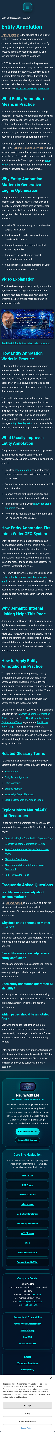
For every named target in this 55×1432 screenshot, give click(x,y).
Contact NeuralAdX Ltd (27, 1262)
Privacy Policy (27, 1369)
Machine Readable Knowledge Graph (24, 800)
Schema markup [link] (14, 903)
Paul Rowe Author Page (17, 875)
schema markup (23, 470)
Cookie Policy (26, 1428)
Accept (27, 1405)
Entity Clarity (11, 771)
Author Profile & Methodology (27, 1324)
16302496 (36, 1294)
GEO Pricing (27, 1185)
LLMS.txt (27, 1337)
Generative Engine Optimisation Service (25, 844)
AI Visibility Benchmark (27, 1223)
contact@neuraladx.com (30, 1301)
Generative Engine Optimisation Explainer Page (29, 838)
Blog (27, 1243)
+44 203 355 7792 (29, 1305)
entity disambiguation (22, 423)
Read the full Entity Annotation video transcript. (25, 343)
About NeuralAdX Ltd (27, 1252)
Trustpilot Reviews (27, 1343)
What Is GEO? (27, 1204)
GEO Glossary (27, 1233)
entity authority (9, 577)
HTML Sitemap (27, 1330)
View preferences (27, 1421)
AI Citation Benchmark (16, 859)
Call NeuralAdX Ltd (27, 1131)
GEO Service (27, 1175)
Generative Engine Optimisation (32, 88)
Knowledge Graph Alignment (19, 794)
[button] (50, 1378)
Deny (27, 1413)
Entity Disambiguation (16, 777)
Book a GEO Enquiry (27, 1140)
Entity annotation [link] (10, 35)
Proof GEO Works (27, 1195)
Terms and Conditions (27, 1363)
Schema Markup (13, 788)
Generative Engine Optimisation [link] (29, 147)
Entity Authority (13, 783)
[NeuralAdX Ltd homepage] (27, 1091)
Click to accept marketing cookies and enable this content (27, 324)
